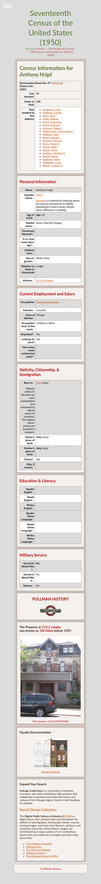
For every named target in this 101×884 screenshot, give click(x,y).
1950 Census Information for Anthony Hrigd (51, 53)
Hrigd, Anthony (51, 125)
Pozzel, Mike (49, 146)
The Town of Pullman (38, 849)
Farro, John (48, 115)
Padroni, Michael (52, 140)
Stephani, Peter (51, 159)
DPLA (66, 816)
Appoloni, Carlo (51, 109)
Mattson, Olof (50, 134)
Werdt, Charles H (52, 165)
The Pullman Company (39, 843)
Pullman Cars (33, 846)
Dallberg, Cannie (52, 112)
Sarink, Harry (50, 150)
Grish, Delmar (50, 118)
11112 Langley (44, 280)
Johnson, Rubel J (52, 128)
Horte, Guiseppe (51, 121)
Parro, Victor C (50, 143)
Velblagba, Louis (51, 162)
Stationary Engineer (48, 302)
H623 (39, 194)
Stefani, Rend (50, 156)
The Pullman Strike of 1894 (42, 856)
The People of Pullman (61, 48)
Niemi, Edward (50, 137)
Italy (38, 382)
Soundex (40, 200)
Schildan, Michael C (53, 153)
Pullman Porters (35, 852)
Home (41, 48)
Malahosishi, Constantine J (57, 131)
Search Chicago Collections (38, 809)
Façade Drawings (50, 771)
